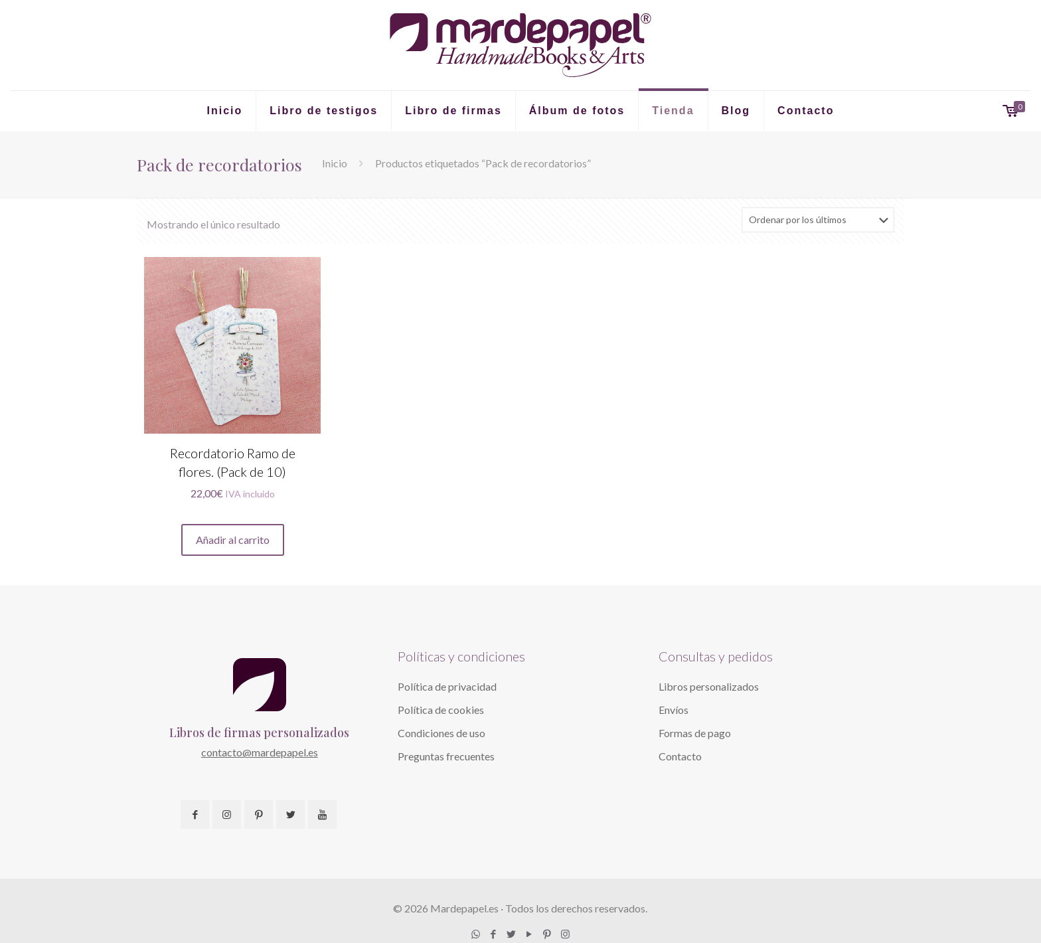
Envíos (673, 709)
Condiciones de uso (441, 733)
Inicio (334, 163)
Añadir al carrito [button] (233, 539)
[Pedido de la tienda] (818, 219)
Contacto (680, 756)
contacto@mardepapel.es (259, 752)
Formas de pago (695, 733)
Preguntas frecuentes (446, 756)
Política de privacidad (447, 686)
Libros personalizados (709, 686)
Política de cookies (441, 709)
